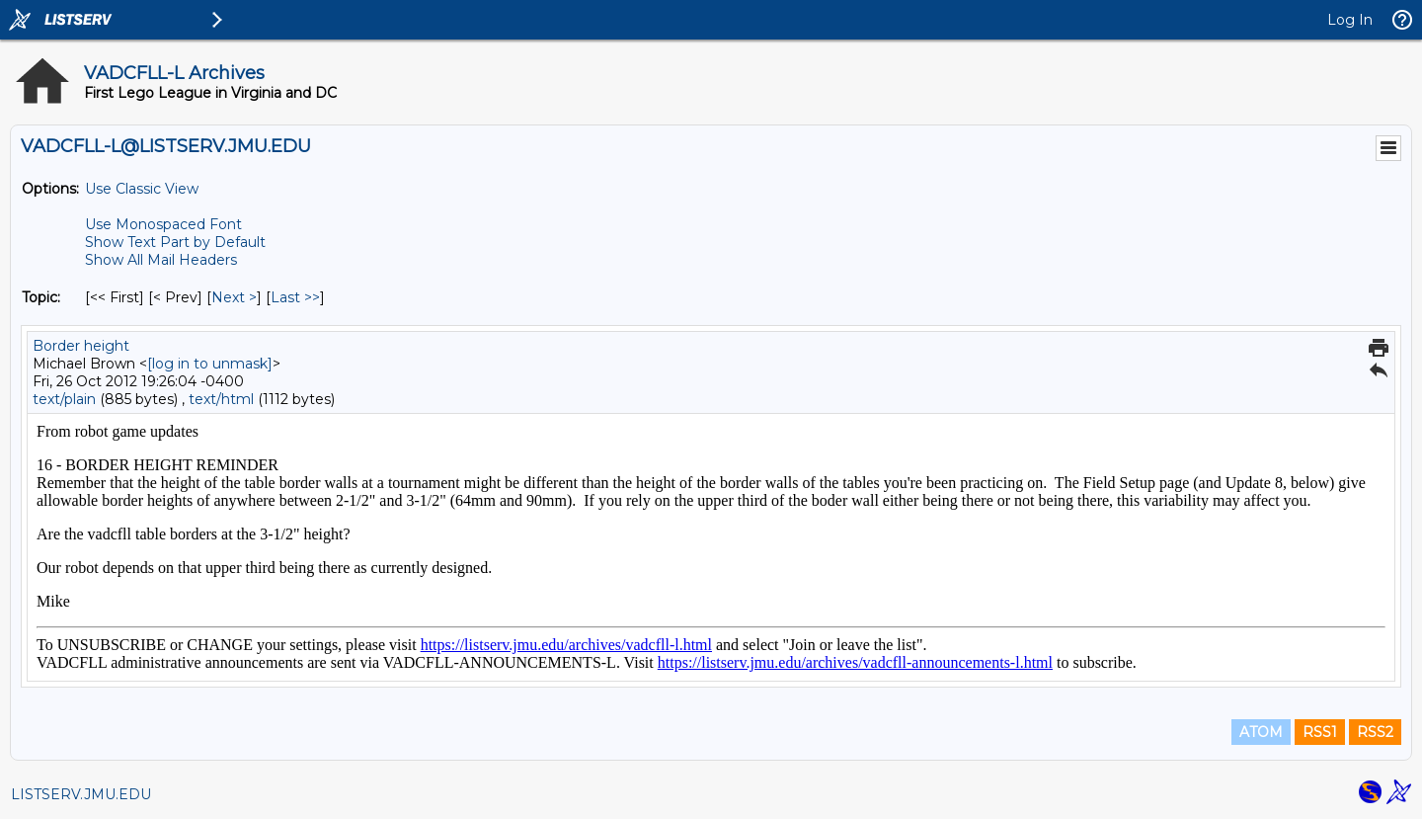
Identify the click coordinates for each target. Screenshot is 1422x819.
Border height (81, 346)
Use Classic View (141, 189)
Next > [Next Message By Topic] (234, 297)
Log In (1350, 20)
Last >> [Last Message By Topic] (295, 297)
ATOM (1261, 732)
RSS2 (1375, 732)
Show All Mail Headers (161, 260)
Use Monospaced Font (163, 224)
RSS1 (1320, 732)
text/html (221, 399)
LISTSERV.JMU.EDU (81, 794)
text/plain (64, 399)
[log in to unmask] (210, 363)
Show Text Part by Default (175, 242)
